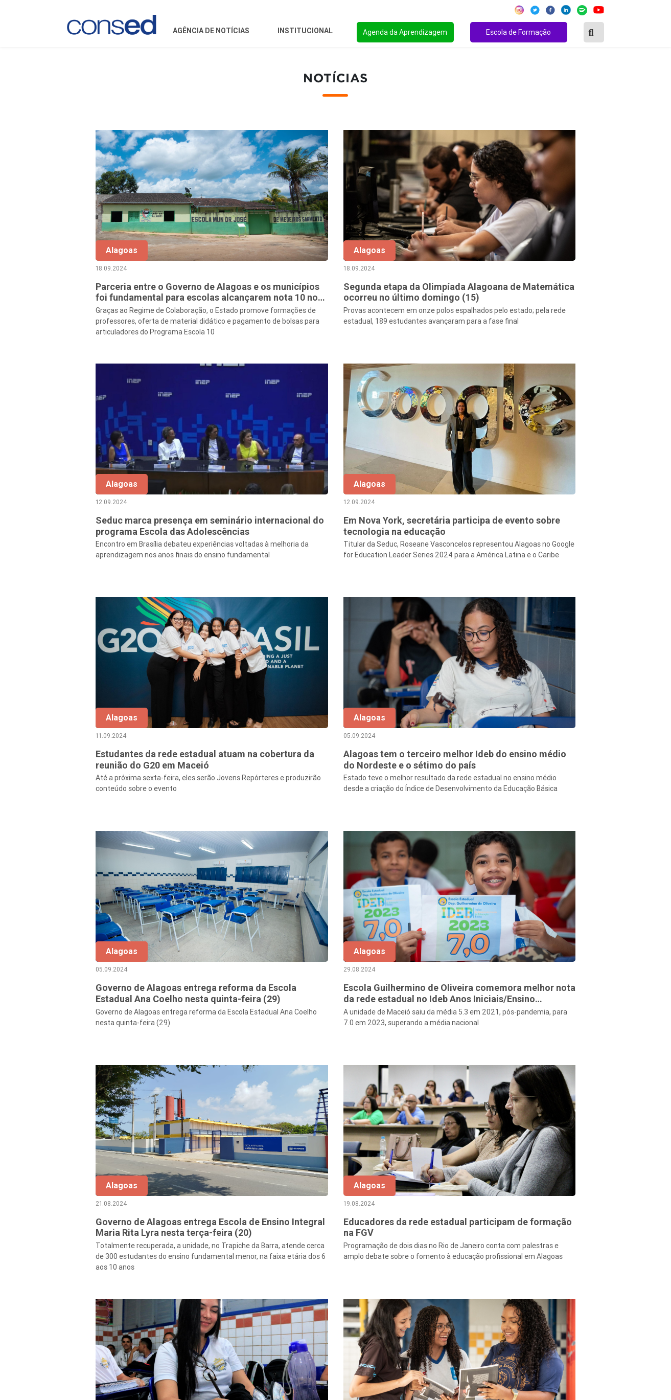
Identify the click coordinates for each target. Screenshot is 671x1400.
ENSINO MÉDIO (469, 1248)
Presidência (267, 1206)
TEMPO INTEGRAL (475, 1206)
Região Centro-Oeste (97, 1206)
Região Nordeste (90, 1192)
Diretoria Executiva (280, 1234)
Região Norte (83, 1178)
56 (522, 1074)
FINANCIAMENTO (473, 1234)
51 (415, 1074)
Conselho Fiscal (274, 1220)
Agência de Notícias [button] (212, 31)
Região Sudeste (88, 1220)
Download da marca (281, 1261)
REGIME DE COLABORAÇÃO (491, 1178)
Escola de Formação (518, 32)
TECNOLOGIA (465, 1261)
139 (565, 1074)
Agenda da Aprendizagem (405, 32)
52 (437, 1074)
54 (479, 1074)
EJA (447, 1289)
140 (587, 1074)
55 (501, 1074)
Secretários (266, 1192)
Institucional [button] (305, 31)
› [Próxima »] (608, 1074)
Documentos (269, 1248)
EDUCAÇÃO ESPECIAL (481, 1275)
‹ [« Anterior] (308, 1074)
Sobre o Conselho (277, 1178)
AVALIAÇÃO (462, 1303)
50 (394, 1074)
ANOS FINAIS (465, 1192)
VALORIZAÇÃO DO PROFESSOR (498, 1220)
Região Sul (79, 1234)
